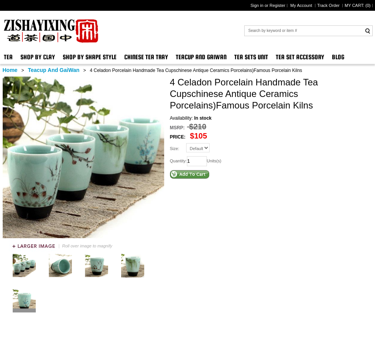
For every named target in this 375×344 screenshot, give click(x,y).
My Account (301, 5)
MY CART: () (357, 5)
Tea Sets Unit (251, 57)
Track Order (329, 5)
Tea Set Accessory (300, 57)
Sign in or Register (267, 5)
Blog (338, 57)
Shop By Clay (37, 57)
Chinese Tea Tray (146, 57)
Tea (8, 57)
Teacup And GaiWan (201, 57)
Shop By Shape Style (90, 57)
